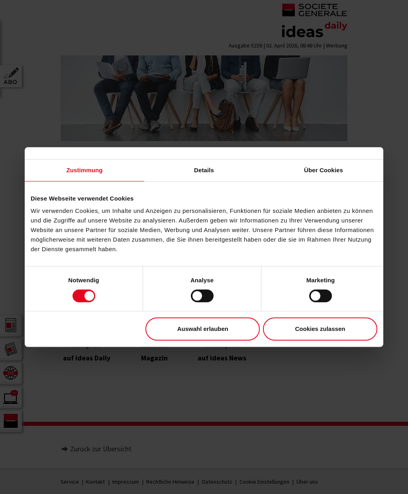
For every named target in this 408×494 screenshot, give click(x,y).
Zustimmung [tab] (85, 170)
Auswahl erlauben (202, 328)
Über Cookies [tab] (323, 170)
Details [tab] (204, 170)
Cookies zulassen (320, 328)
